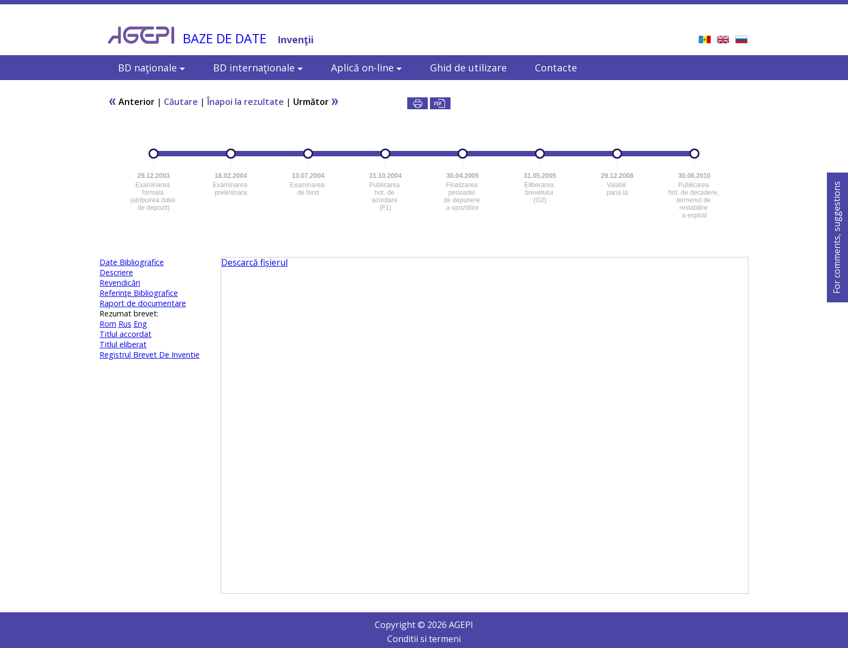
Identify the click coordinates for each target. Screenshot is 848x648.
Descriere (116, 272)
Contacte (556, 67)
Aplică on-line (366, 67)
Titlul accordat (125, 334)
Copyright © (401, 625)
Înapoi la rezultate (245, 102)
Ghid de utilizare (468, 67)
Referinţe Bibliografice (139, 293)
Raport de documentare (143, 303)
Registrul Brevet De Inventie (150, 354)
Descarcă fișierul (254, 262)
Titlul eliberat (123, 344)
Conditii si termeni (424, 639)
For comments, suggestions (837, 237)
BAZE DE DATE (225, 38)
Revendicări (120, 282)
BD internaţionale (258, 67)
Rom (108, 324)
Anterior (131, 102)
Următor (316, 102)
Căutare (181, 102)
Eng (140, 324)
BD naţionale (151, 67)
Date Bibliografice (132, 262)
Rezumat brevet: (129, 313)
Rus (124, 324)
